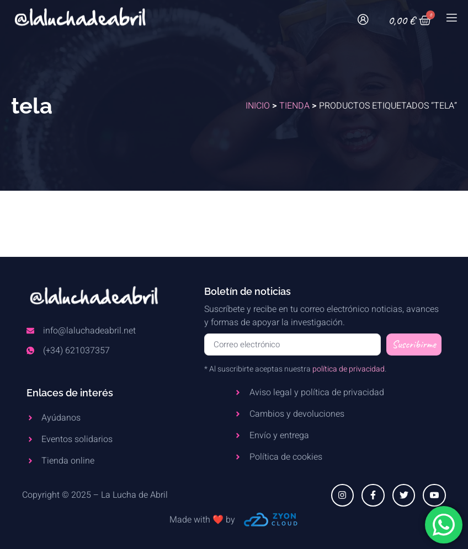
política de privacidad (348, 369)
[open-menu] (451, 20)
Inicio (258, 105)
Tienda (294, 105)
